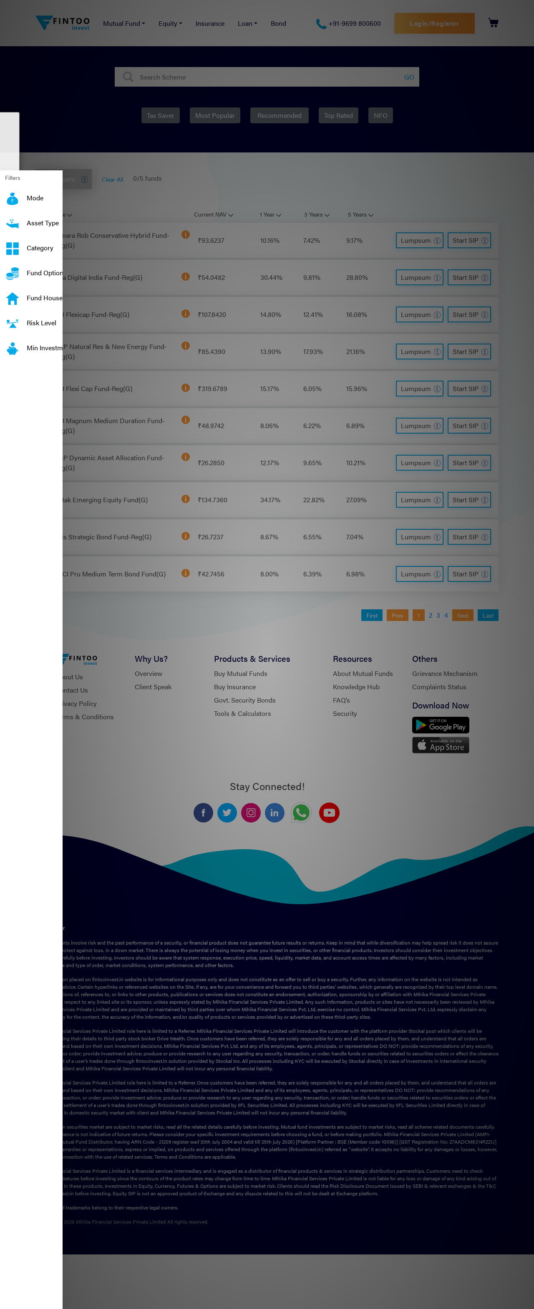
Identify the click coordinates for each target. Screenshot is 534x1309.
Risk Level (12, 317)
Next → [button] (73, 506)
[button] (4, 492)
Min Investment (12, 342)
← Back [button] (40, 506)
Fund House (12, 292)
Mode (12, 193)
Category (12, 242)
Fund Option (12, 267)
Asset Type (12, 217)
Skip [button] (12, 506)
